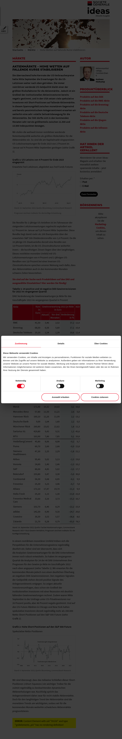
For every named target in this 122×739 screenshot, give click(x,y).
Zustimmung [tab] (21, 343)
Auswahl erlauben (60, 397)
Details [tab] (61, 343)
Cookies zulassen (99, 397)
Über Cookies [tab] (101, 343)
